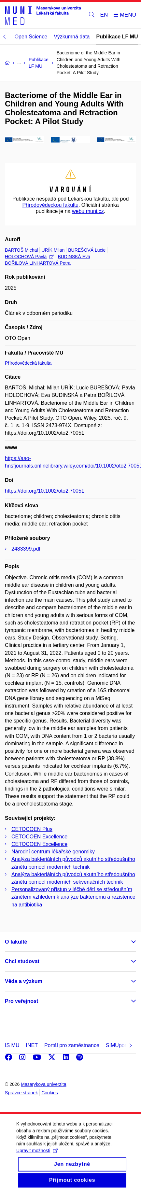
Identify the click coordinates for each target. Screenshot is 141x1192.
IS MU (12, 1045)
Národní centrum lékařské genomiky (53, 851)
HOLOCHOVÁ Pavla (29, 256)
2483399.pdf (25, 549)
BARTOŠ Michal (21, 250)
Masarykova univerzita (43, 1084)
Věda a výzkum (23, 981)
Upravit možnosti (37, 1156)
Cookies (49, 1092)
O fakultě (16, 942)
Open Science (31, 36)
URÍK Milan (52, 250)
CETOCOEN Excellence (39, 836)
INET (31, 1045)
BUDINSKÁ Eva (74, 256)
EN (104, 15)
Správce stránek (21, 1092)
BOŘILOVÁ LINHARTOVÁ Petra (38, 263)
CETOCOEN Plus (31, 829)
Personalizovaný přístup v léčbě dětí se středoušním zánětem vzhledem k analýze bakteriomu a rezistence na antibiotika (73, 897)
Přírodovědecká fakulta (28, 363)
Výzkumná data (72, 36)
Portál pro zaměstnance (71, 1045)
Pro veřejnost (21, 1001)
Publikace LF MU (117, 36)
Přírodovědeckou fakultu (50, 205)
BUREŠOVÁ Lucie (87, 250)
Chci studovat (22, 961)
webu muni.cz (88, 211)
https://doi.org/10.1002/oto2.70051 (44, 491)
